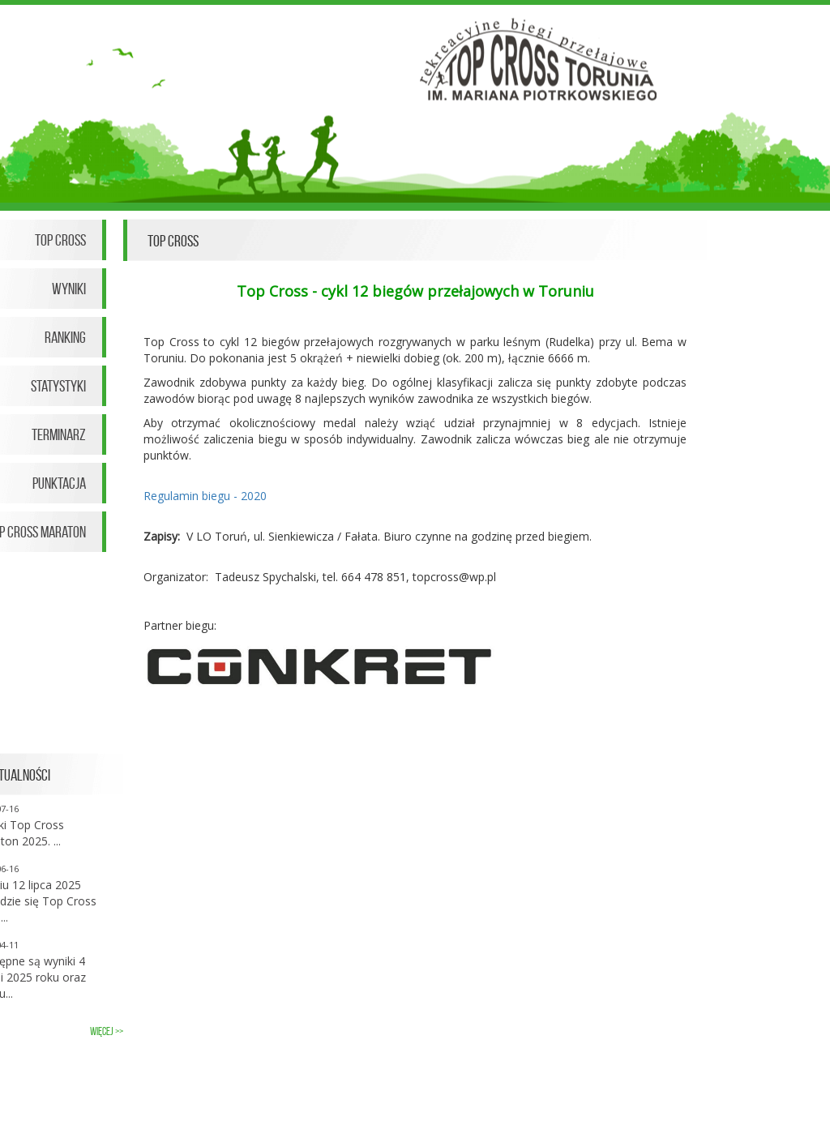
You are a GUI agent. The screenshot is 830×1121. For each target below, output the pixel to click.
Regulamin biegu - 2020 (205, 495)
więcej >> (106, 1031)
